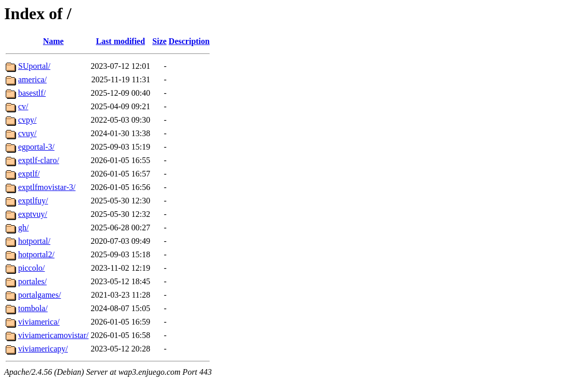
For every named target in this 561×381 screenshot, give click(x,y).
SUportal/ (34, 66)
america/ (32, 79)
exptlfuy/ (33, 200)
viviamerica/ (39, 321)
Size (159, 41)
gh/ (23, 227)
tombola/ (33, 308)
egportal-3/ (36, 146)
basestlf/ (32, 93)
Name (53, 41)
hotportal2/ (36, 254)
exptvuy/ (32, 214)
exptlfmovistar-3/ (47, 187)
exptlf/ (29, 173)
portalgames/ (39, 294)
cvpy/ (27, 119)
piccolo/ (31, 267)
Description (189, 41)
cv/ (23, 106)
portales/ (32, 281)
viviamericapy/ (43, 348)
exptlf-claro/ (38, 160)
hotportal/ (34, 241)
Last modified (120, 41)
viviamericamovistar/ (53, 335)
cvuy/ (27, 133)
